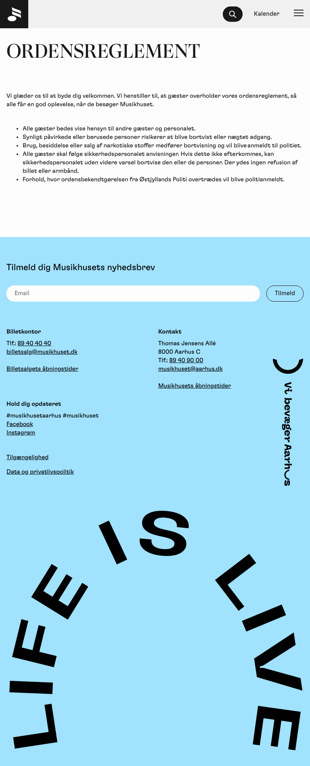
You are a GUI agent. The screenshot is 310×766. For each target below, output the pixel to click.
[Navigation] (298, 14)
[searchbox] (236, 14)
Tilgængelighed (27, 457)
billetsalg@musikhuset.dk (42, 352)
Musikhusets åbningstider (194, 386)
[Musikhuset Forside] (14, 14)
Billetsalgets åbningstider (42, 369)
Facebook (19, 424)
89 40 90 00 (186, 360)
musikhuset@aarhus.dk (190, 369)
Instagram (20, 433)
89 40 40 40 (34, 343)
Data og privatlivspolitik (40, 472)
